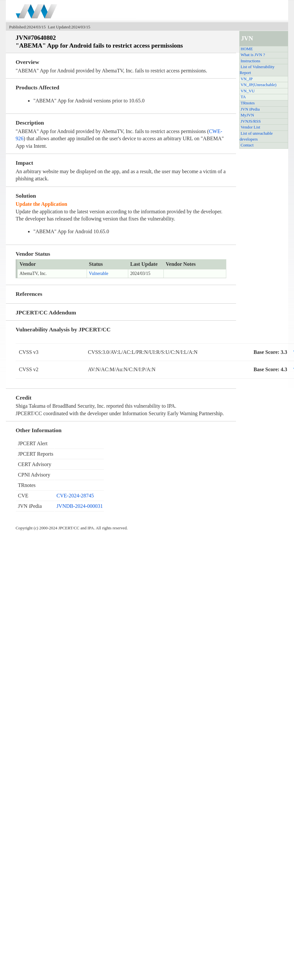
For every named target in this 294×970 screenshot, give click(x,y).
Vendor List (250, 127)
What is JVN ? (253, 55)
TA (243, 97)
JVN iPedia (250, 109)
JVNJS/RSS (251, 121)
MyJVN (247, 115)
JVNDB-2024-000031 (80, 506)
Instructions (250, 61)
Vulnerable (98, 273)
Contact (247, 145)
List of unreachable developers (256, 136)
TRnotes (248, 103)
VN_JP (247, 79)
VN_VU (248, 91)
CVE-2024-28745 (75, 495)
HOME (247, 49)
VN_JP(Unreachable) (258, 85)
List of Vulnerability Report (257, 70)
